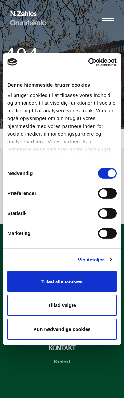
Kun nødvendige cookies (62, 329)
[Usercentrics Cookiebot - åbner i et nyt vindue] (89, 62)
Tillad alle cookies (62, 281)
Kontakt (62, 362)
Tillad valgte (62, 305)
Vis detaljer (91, 259)
